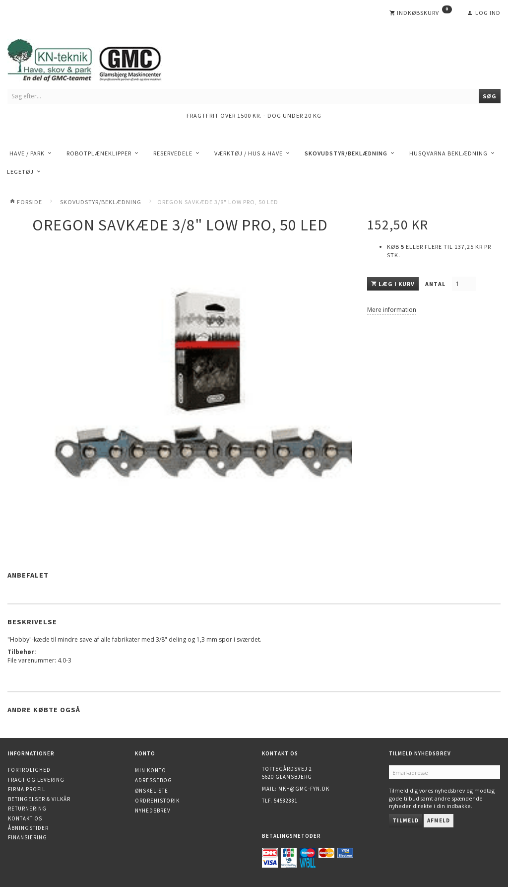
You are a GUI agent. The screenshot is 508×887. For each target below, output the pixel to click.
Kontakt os (25, 818)
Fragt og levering (36, 779)
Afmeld (438, 820)
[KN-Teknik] (96, 58)
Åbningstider (28, 827)
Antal (436, 284)
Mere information (391, 309)
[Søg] (490, 96)
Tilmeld (405, 820)
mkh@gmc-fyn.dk (303, 788)
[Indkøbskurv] (420, 13)
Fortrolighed (29, 769)
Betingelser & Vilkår (39, 799)
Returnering (27, 808)
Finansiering (27, 837)
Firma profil (26, 789)
